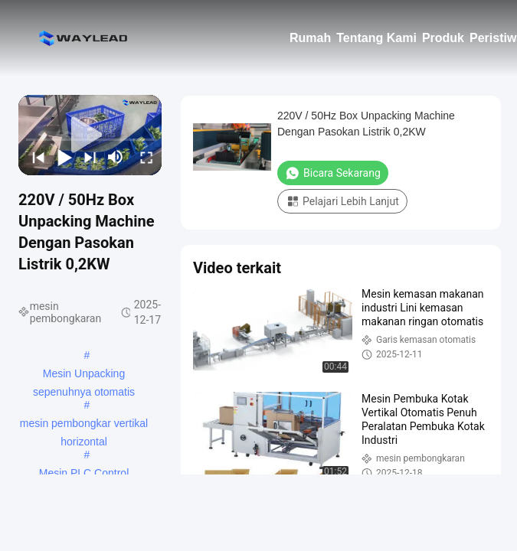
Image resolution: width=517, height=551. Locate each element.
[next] (88, 156)
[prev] (36, 156)
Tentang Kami (376, 37)
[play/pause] (62, 156)
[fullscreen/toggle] (144, 156)
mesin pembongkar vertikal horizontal (84, 424)
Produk (443, 37)
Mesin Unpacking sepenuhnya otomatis (84, 375)
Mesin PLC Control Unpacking (84, 474)
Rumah (310, 37)
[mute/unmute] (115, 156)
